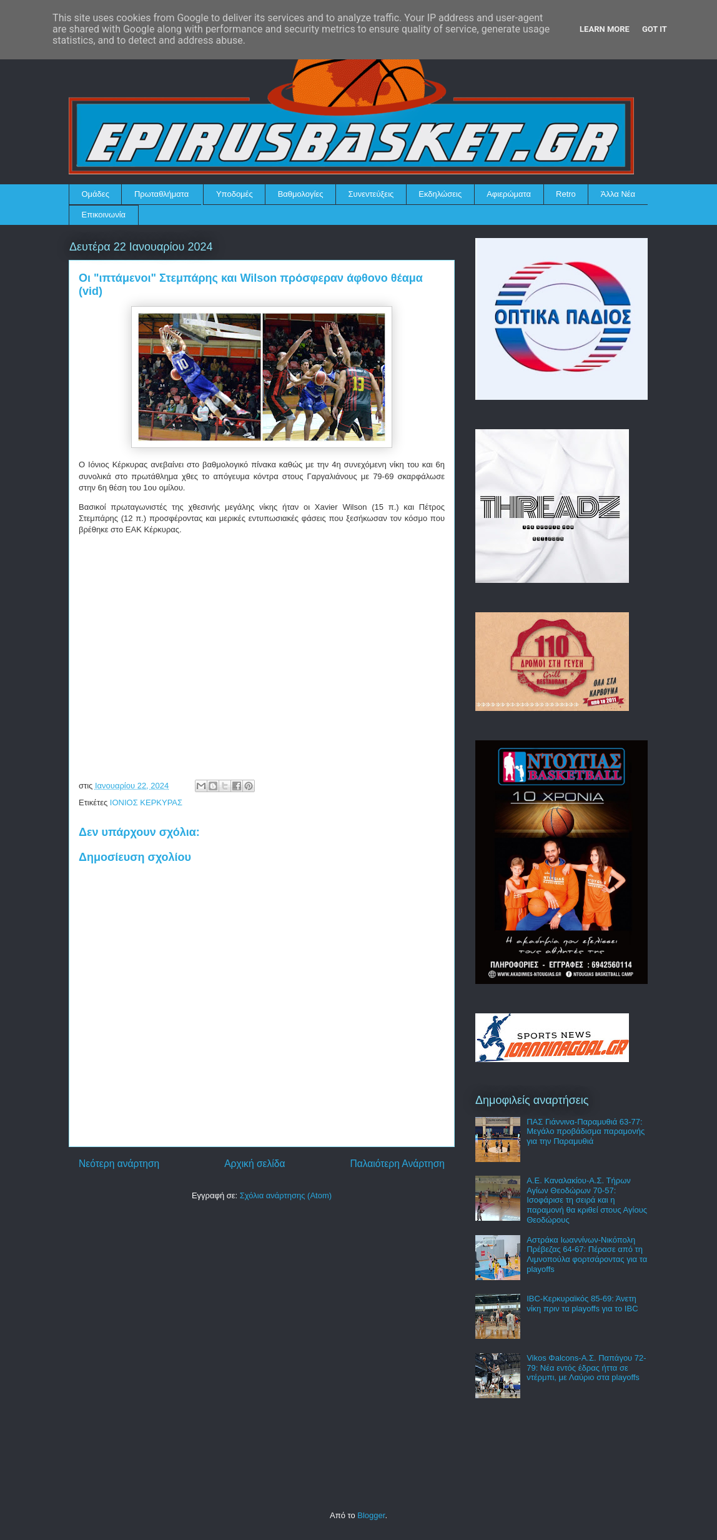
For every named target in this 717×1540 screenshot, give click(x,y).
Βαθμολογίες (301, 194)
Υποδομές (234, 194)
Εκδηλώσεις (440, 194)
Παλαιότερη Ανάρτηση (397, 1163)
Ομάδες (95, 194)
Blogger (371, 1515)
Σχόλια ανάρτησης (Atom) (286, 1195)
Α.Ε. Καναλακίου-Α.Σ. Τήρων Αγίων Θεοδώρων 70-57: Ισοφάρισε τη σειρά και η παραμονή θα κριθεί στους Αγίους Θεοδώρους (587, 1200)
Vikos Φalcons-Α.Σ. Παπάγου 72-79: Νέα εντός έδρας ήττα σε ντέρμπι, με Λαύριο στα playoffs (586, 1367)
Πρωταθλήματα (161, 194)
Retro (566, 194)
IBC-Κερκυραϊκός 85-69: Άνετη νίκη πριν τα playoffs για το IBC (582, 1303)
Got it (654, 29)
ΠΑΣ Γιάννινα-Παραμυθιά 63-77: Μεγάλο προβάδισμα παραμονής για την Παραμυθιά (586, 1131)
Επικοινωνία (104, 214)
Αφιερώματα (509, 194)
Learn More (605, 29)
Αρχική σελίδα (254, 1163)
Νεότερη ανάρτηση (119, 1163)
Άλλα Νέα (618, 194)
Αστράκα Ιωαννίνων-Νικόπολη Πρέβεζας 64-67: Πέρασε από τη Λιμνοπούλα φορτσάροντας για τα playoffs (587, 1254)
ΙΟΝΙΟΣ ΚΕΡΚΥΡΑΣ (146, 802)
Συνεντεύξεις (371, 194)
